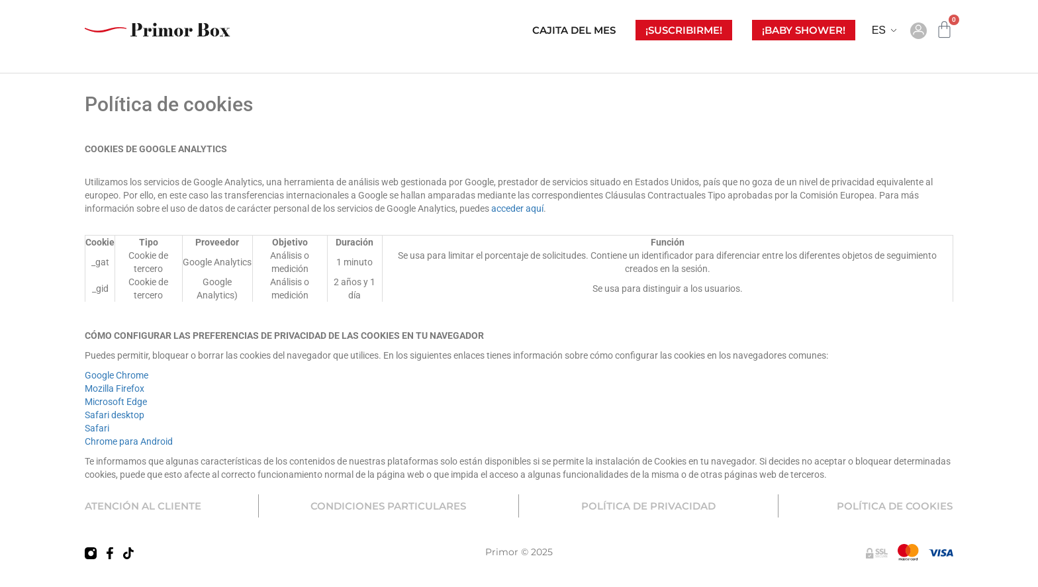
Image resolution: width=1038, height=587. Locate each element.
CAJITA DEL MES (574, 30)
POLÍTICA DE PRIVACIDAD (648, 506)
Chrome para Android (129, 441)
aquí (534, 208)
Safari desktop (114, 415)
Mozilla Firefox (114, 388)
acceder (508, 208)
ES (879, 30)
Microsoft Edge (116, 401)
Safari (97, 428)
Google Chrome (116, 375)
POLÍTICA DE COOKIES (895, 506)
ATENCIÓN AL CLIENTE (143, 506)
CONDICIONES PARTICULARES (388, 506)
